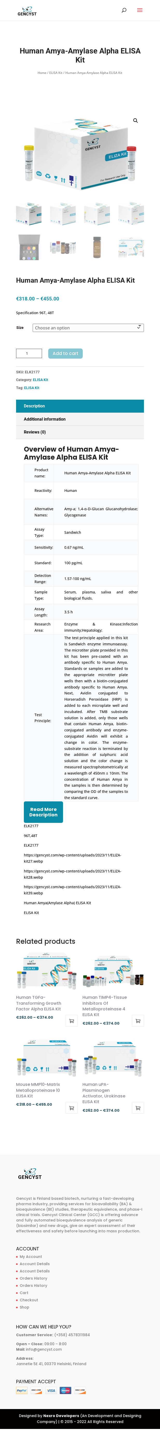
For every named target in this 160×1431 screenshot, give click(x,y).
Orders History (33, 1278)
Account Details (35, 1263)
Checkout (29, 1300)
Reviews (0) (35, 432)
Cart (24, 1292)
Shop (24, 1307)
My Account (31, 1256)
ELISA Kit (55, 73)
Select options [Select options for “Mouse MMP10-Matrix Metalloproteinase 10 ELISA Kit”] (72, 1108)
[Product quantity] (29, 353)
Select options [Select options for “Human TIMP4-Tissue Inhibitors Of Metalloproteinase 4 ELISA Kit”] (138, 1021)
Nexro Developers (61, 1415)
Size (20, 328)
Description (34, 406)
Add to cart (65, 353)
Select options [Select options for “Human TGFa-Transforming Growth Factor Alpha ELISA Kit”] (72, 1021)
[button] (135, 120)
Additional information (45, 419)
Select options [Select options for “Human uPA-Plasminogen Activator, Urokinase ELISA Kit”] (138, 1108)
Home (42, 73)
